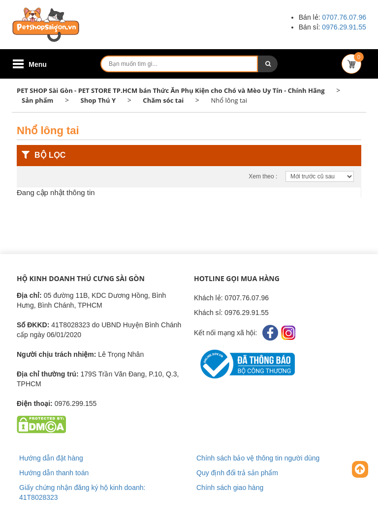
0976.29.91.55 (344, 27)
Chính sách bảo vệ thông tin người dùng (257, 458)
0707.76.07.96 (344, 17)
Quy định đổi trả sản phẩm (237, 473)
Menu (38, 64)
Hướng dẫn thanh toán (54, 473)
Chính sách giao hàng (229, 487)
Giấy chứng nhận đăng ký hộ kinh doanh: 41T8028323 (82, 492)
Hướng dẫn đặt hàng (51, 458)
